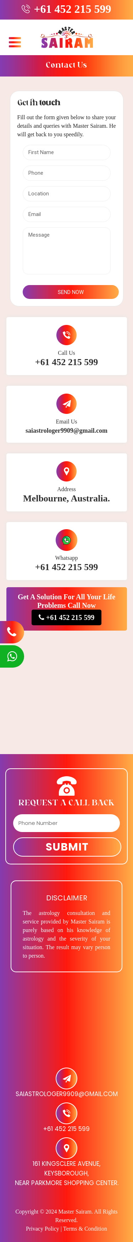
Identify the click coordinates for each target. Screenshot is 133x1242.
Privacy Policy (42, 1229)
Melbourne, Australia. (66, 498)
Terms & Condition (85, 1229)
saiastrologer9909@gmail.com (66, 430)
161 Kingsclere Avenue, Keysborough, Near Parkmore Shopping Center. (66, 1173)
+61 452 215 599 (72, 8)
